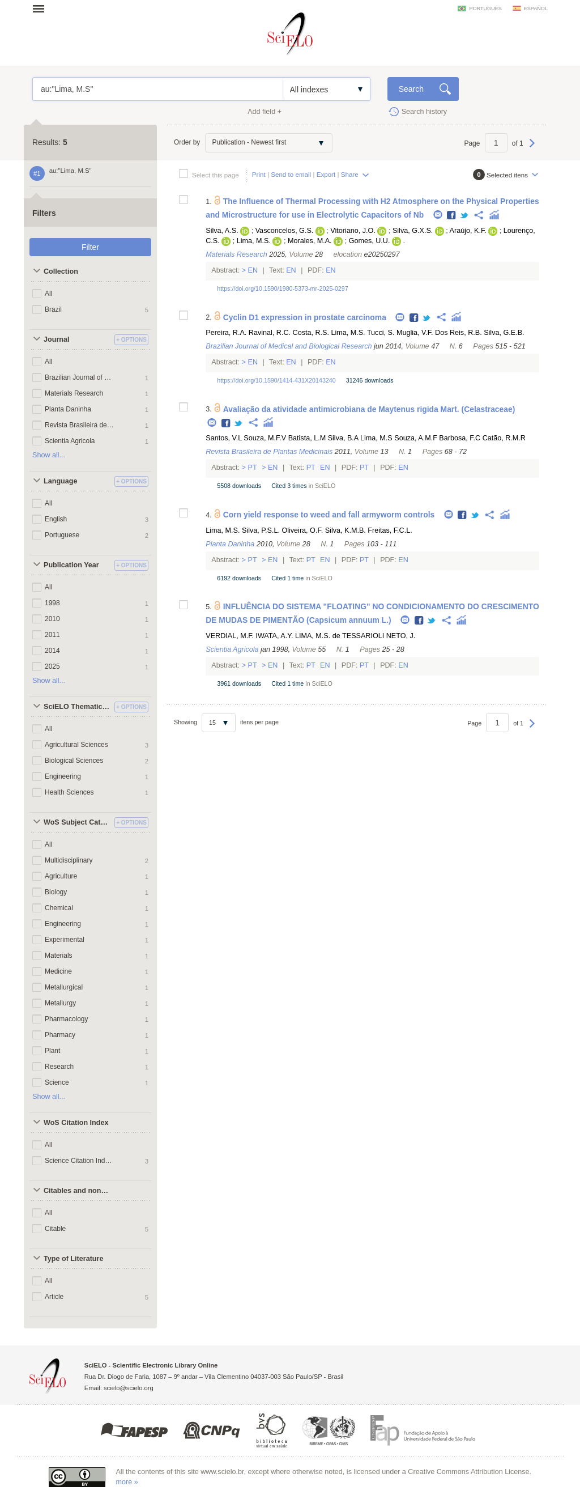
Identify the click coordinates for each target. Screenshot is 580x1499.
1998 (52, 603)
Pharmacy (60, 1035)
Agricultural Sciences (76, 745)
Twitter (465, 215)
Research (59, 1067)
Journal (57, 339)
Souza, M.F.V (265, 438)
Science (57, 1082)
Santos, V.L (224, 438)
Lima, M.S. (254, 241)
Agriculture (61, 876)
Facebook (452, 215)
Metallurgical (64, 987)
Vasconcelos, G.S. (284, 231)
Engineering (63, 776)
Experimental (64, 940)
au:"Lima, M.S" (158, 89)
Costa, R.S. (311, 333)
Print (259, 174)
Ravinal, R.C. (270, 333)
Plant (52, 1051)
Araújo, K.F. (468, 231)
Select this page (215, 175)
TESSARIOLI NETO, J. (378, 636)
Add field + (265, 112)
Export (326, 174)
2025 (52, 666)
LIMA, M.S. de (317, 636)
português (485, 8)
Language (60, 481)
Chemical (59, 908)
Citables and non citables (78, 1191)
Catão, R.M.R (504, 438)
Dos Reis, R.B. (458, 333)
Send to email (291, 174)
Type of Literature (73, 1259)
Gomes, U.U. (369, 241)
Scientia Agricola (70, 441)
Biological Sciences (74, 761)
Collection (61, 271)
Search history (424, 112)
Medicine (58, 971)
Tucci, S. (381, 333)
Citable (55, 1229)
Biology (56, 892)
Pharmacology (66, 1019)
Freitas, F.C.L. (390, 530)
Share (350, 174)
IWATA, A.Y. (274, 636)
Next (532, 148)
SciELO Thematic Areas (78, 707)
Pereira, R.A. (226, 333)
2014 (52, 651)
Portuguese (62, 535)
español (536, 8)
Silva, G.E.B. (504, 333)
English (56, 519)
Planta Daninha (68, 409)
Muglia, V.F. (414, 333)
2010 (52, 619)
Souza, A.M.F (415, 438)
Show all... (48, 455)
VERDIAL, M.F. (230, 636)
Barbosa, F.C (459, 438)
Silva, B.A (343, 438)
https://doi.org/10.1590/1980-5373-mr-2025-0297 (282, 288)
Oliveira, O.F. (302, 530)
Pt (252, 468)
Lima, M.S (376, 438)
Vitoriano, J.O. (353, 231)
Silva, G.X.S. (413, 231)
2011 (52, 635)
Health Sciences (69, 792)
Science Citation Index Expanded (80, 1161)
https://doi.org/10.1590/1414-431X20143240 (276, 380)
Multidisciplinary (68, 860)
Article (54, 1297)
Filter (90, 247)
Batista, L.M (307, 438)
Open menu (42, 8)
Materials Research (74, 393)
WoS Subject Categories (78, 822)
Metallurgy (60, 1003)
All (48, 294)
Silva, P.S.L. (261, 530)
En (253, 270)
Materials (58, 955)
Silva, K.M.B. (345, 530)
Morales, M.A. (310, 241)
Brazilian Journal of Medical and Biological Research (80, 377)
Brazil (53, 309)
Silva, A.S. (222, 231)
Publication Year (71, 565)
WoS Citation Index (76, 1123)
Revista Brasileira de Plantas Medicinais (80, 425)
